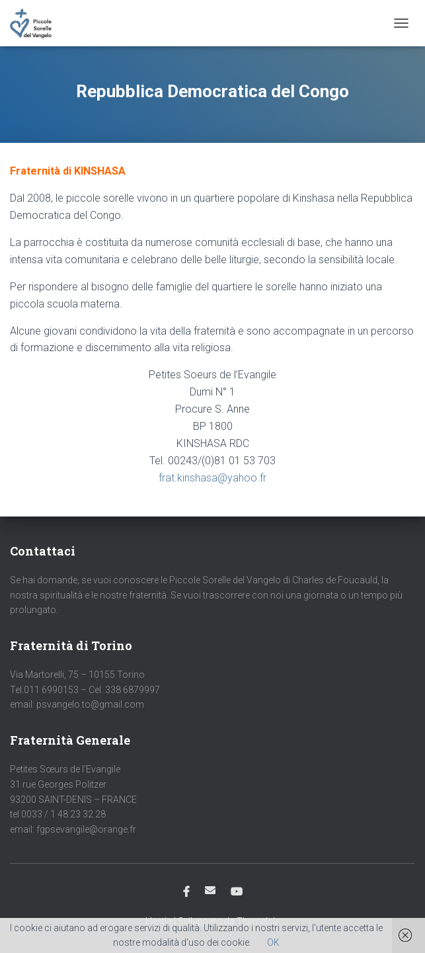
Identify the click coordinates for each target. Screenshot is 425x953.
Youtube (236, 892)
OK (273, 942)
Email (210, 890)
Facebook (186, 892)
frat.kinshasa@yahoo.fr (212, 478)
